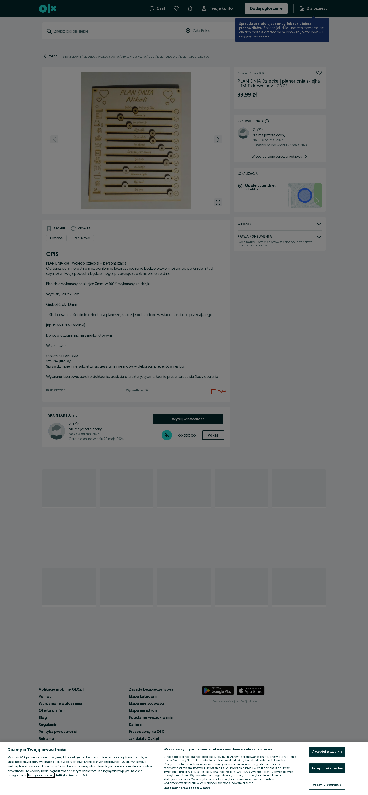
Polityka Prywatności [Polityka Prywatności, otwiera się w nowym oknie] (71, 775)
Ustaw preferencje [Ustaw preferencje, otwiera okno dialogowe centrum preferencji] (327, 784)
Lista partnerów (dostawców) (187, 788)
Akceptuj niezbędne (327, 768)
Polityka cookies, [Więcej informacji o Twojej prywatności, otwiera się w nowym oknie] (41, 775)
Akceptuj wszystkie (327, 751)
